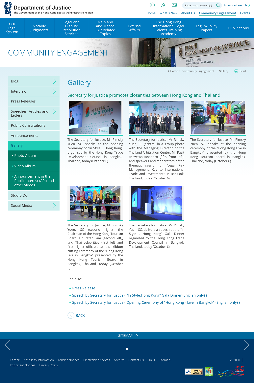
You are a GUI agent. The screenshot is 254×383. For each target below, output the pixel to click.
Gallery (17, 145)
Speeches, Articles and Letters (29, 113)
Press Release (83, 288)
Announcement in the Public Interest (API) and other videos (34, 180)
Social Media (21, 205)
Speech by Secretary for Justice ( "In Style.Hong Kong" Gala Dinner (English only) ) (139, 295)
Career (14, 360)
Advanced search (235, 5)
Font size (163, 5)
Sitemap (164, 360)
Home (151, 13)
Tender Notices (68, 360)
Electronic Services (96, 360)
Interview (18, 91)
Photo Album (25, 155)
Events (245, 13)
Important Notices (22, 365)
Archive (119, 360)
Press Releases (23, 101)
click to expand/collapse (54, 81)
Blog (14, 81)
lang (152, 5)
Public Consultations (28, 125)
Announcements (24, 135)
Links (151, 360)
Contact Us (136, 360)
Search (218, 5)
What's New (168, 13)
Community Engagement (217, 13)
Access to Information (38, 360)
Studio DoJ (19, 195)
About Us (188, 13)
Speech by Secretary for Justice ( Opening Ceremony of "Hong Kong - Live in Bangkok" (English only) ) (156, 302)
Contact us (174, 5)
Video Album (25, 166)
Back (80, 315)
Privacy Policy (48, 365)
